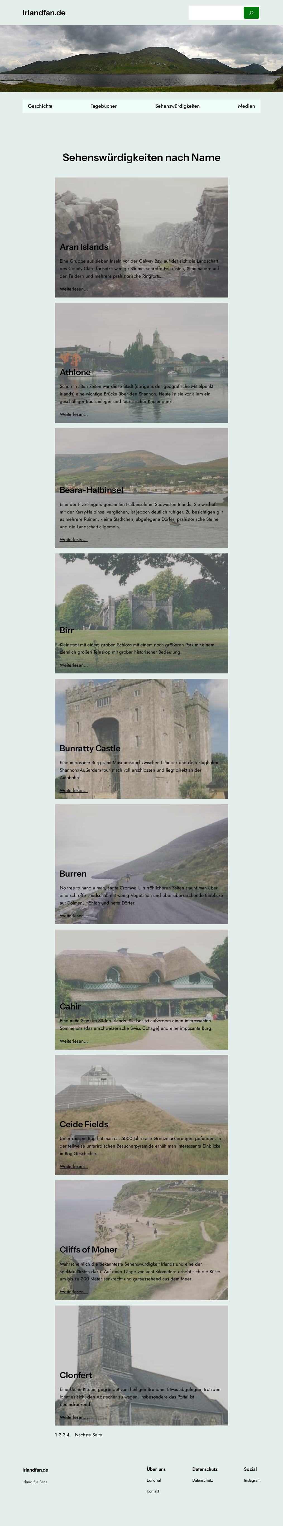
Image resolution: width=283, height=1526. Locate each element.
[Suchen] (251, 13)
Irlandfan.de (44, 12)
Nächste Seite (88, 1434)
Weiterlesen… (74, 288)
